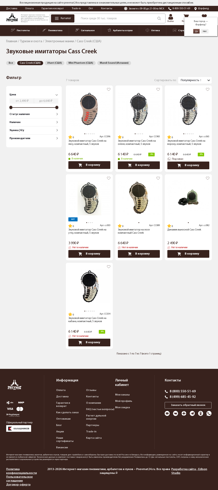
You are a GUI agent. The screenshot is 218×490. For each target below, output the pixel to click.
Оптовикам (63, 419)
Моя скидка (122, 407)
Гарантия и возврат (52, 8)
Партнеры (92, 425)
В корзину (89, 165)
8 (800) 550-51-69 (183, 391)
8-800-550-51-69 (181, 8)
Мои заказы (122, 394)
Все (11, 63)
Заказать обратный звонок (188, 405)
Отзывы (91, 390)
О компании (93, 403)
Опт (91, 8)
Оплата (29, 8)
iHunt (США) (54, 63)
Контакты (106, 8)
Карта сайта (94, 438)
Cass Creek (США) (30, 63)
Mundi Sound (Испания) (114, 63)
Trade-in (76, 8)
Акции (60, 431)
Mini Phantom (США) (81, 63)
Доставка (11, 8)
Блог (59, 425)
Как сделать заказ (67, 412)
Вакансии (62, 447)
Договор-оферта (18, 484)
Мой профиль (123, 401)
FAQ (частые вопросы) (100, 409)
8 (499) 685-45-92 (183, 397)
